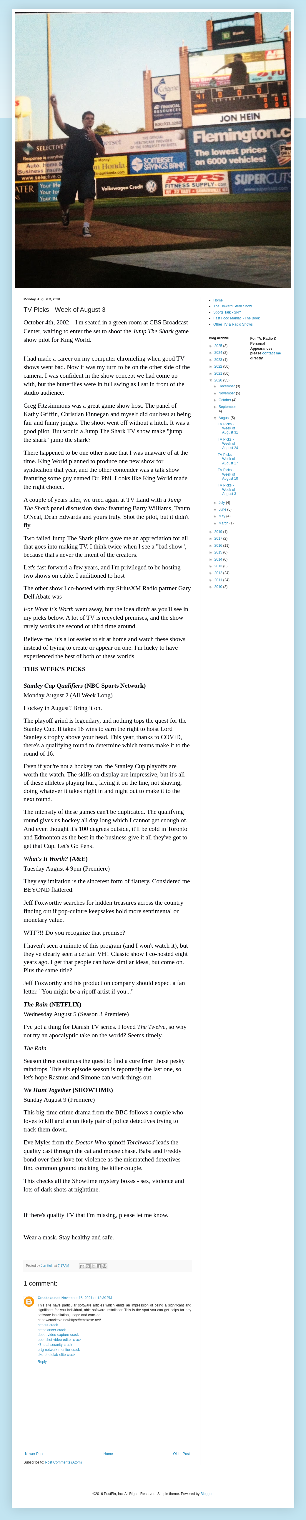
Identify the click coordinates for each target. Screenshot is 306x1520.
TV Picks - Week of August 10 (228, 474)
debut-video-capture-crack (58, 1335)
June (223, 509)
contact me (271, 353)
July (222, 503)
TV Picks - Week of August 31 (228, 428)
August (225, 418)
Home (108, 1454)
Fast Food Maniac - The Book (236, 318)
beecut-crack (48, 1325)
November (227, 393)
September (227, 407)
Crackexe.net (49, 1298)
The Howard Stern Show (232, 306)
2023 (218, 360)
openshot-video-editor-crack (60, 1340)
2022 (218, 366)
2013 (218, 566)
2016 (218, 546)
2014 (218, 559)
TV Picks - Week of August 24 (228, 443)
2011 (218, 580)
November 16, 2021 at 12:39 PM (86, 1298)
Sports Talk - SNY (227, 312)
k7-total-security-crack (55, 1345)
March (224, 523)
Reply (42, 1362)
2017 (218, 538)
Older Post (181, 1454)
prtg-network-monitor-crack (59, 1350)
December (227, 386)
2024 (218, 353)
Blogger (206, 1494)
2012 (218, 573)
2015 (218, 552)
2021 (218, 373)
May (222, 516)
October (225, 400)
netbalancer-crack (52, 1330)
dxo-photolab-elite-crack (56, 1355)
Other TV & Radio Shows (233, 324)
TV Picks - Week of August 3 (227, 489)
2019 (218, 532)
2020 (218, 380)
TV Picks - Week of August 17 (228, 459)
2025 (218, 346)
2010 (218, 587)
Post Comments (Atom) (63, 1462)
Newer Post (34, 1454)
